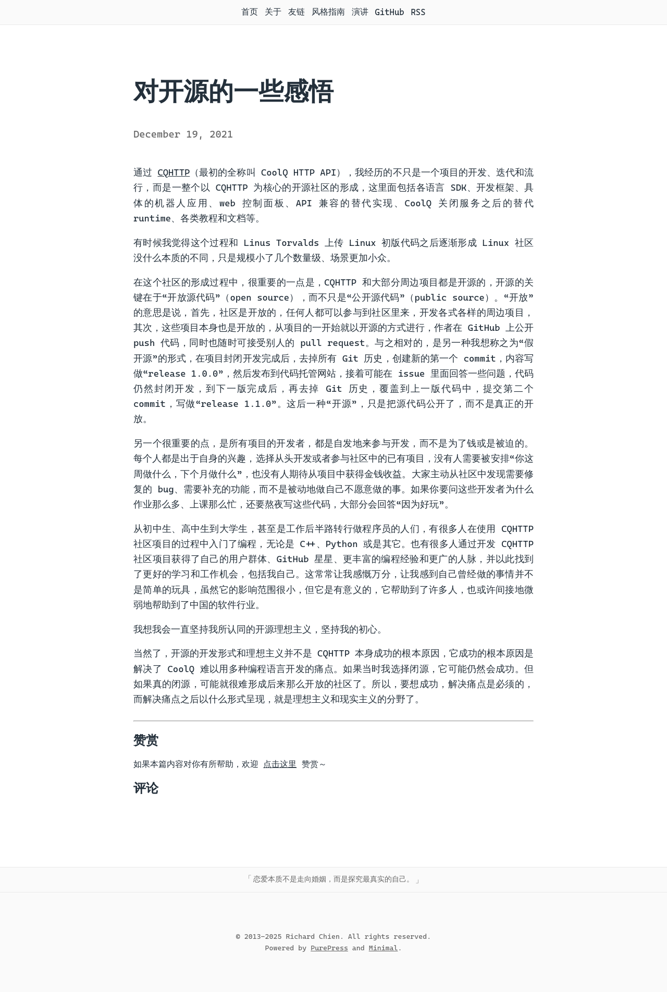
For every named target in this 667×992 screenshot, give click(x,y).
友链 (296, 12)
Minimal (383, 948)
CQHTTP (173, 172)
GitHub (389, 12)
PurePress (329, 948)
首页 (249, 12)
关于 (273, 12)
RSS (418, 12)
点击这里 (280, 764)
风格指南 (328, 12)
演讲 (360, 12)
